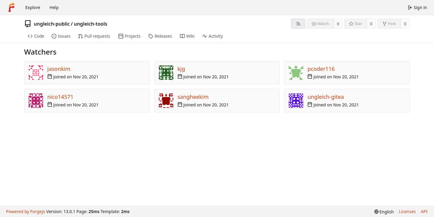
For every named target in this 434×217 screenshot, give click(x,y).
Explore (32, 7)
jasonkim (58, 68)
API (424, 211)
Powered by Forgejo (25, 211)
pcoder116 (321, 68)
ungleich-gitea (325, 96)
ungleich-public (52, 24)
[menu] (384, 212)
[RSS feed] (298, 24)
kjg (181, 68)
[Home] (11, 7)
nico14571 (60, 96)
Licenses (407, 211)
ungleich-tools (90, 24)
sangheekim (193, 96)
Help (54, 7)
